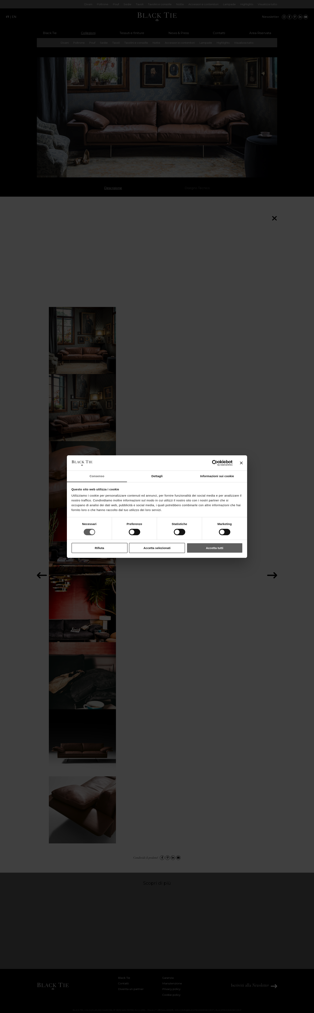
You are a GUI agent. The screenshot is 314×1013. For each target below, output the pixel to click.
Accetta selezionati (156, 548)
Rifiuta (99, 548)
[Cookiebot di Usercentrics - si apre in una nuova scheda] (214, 463)
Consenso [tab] (97, 476)
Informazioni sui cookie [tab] (217, 476)
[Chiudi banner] (241, 463)
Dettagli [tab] (157, 476)
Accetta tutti (214, 548)
